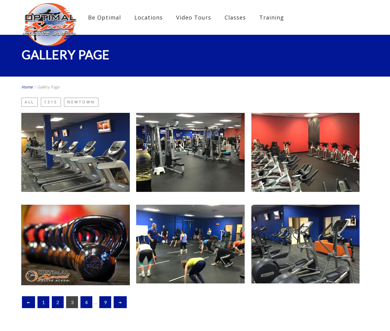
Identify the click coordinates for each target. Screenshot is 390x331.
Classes (235, 17)
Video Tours (193, 17)
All (29, 102)
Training (271, 17)
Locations (148, 17)
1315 (51, 102)
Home (27, 87)
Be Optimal (104, 17)
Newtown (81, 102)
